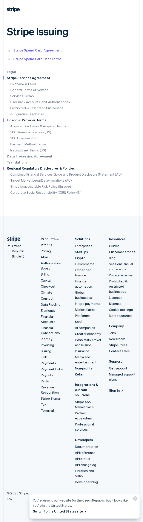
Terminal (47, 410)
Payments (48, 363)
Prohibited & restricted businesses (118, 286)
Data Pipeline (50, 304)
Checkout (48, 286)
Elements (48, 310)
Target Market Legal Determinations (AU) (41, 180)
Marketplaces (85, 309)
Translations (17, 162)
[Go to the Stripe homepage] (12, 239)
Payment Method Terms (28, 144)
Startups (81, 252)
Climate (46, 292)
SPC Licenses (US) (24, 138)
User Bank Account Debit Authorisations (40, 102)
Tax (43, 404)
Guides (114, 246)
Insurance (82, 351)
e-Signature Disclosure (27, 114)
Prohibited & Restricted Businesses (36, 108)
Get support (118, 368)
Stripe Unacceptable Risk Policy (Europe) (40, 186)
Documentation (86, 446)
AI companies (85, 328)
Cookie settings (121, 309)
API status (82, 459)
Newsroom (117, 339)
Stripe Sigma (50, 398)
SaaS (79, 321)
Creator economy (88, 334)
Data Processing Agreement (29, 156)
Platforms (82, 315)
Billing (45, 274)
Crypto (80, 258)
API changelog (85, 465)
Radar (45, 381)
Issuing (46, 351)
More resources (121, 315)
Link (44, 357)
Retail (79, 374)
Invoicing (47, 345)
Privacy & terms (121, 275)
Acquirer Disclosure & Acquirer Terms (38, 126)
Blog (112, 258)
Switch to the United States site (60, 511)
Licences (116, 297)
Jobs (112, 333)
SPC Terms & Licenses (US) (30, 132)
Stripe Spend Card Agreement (37, 50)
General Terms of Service (29, 90)
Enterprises (83, 246)
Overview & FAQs (23, 84)
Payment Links (52, 369)
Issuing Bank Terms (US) (28, 150)
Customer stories (122, 252)
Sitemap (115, 303)
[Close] (135, 499)
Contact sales (119, 351)
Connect (47, 298)
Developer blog (86, 482)
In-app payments (87, 303)
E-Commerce (85, 264)
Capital (46, 280)
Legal (11, 72)
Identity (46, 339)
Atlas (45, 257)
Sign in (116, 390)
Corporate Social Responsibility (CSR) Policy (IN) (45, 192)
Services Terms (22, 96)
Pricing (46, 251)
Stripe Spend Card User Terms (37, 59)
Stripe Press (118, 345)
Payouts (47, 375)
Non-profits (83, 368)
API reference (85, 452)
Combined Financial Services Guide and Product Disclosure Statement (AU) (66, 174)
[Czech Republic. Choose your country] (20, 251)
